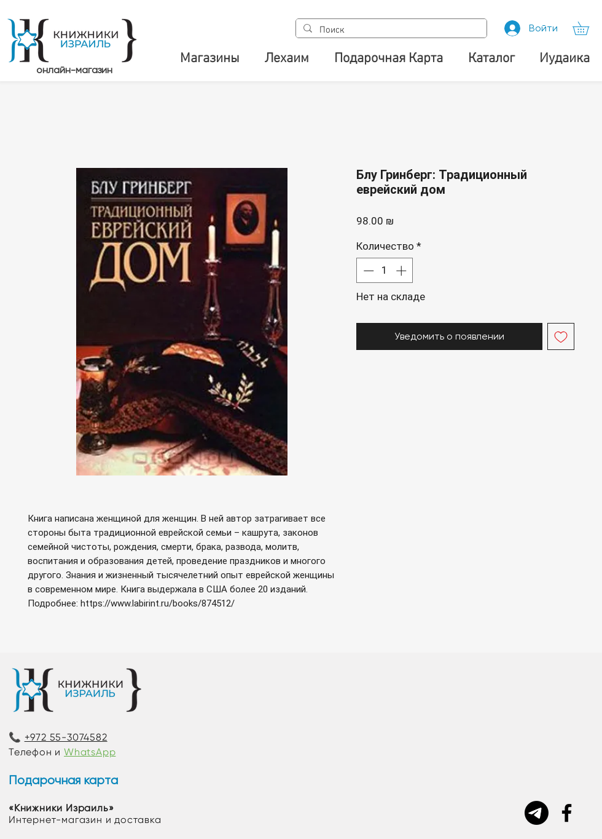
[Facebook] (567, 813)
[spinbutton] (385, 270)
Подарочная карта (63, 780)
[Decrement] (367, 270)
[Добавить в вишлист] (560, 336)
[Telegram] (537, 813)
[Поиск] (390, 30)
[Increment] (402, 270)
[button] (587, 28)
